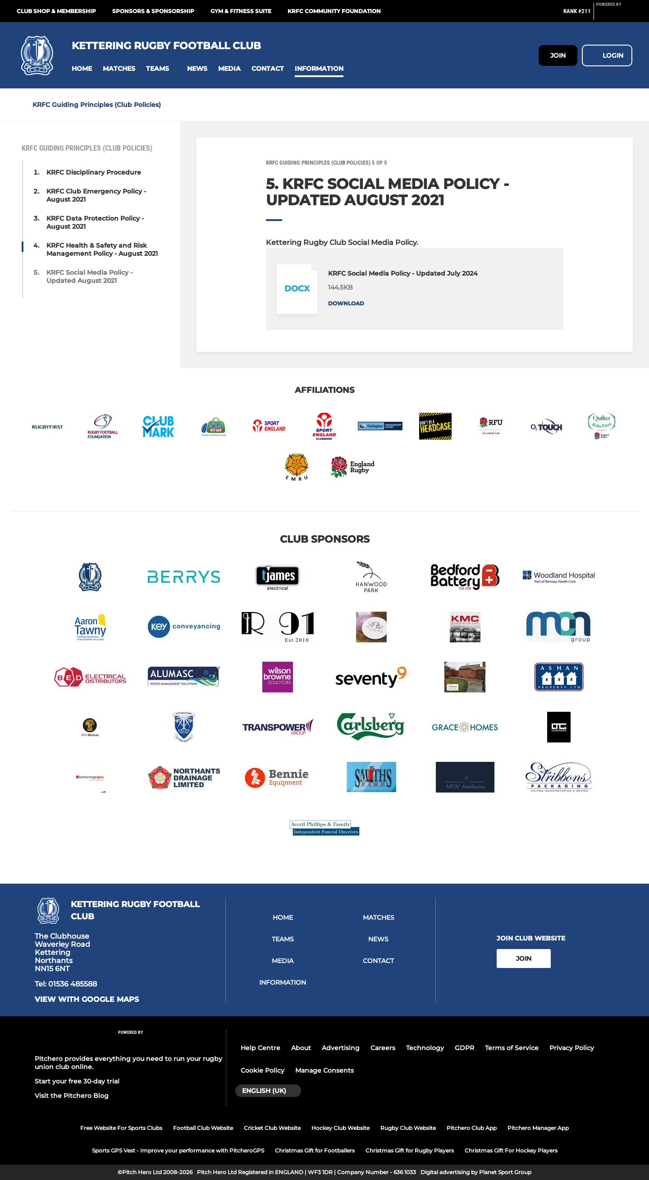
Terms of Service (512, 1048)
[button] (81, 69)
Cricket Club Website (272, 1128)
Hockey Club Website (340, 1128)
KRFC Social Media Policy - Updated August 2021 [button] (89, 276)
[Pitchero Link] (614, 14)
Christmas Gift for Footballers (315, 1150)
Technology (425, 1048)
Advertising (341, 1048)
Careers (382, 1048)
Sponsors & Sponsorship (153, 11)
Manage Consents (324, 1070)
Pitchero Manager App (538, 1128)
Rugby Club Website (408, 1128)
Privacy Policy (571, 1048)
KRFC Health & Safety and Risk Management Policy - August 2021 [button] (102, 249)
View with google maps (87, 999)
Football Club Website (203, 1128)
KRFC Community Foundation (334, 11)
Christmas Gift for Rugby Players (410, 1150)
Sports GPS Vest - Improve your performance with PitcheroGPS (178, 1150)
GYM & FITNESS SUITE (240, 11)
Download (346, 303)
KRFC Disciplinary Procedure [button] (93, 172)
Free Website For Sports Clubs (121, 1128)
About (301, 1048)
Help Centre (260, 1048)
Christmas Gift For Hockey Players (511, 1150)
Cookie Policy (262, 1070)
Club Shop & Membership (56, 11)
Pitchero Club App (472, 1128)
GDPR (464, 1048)
